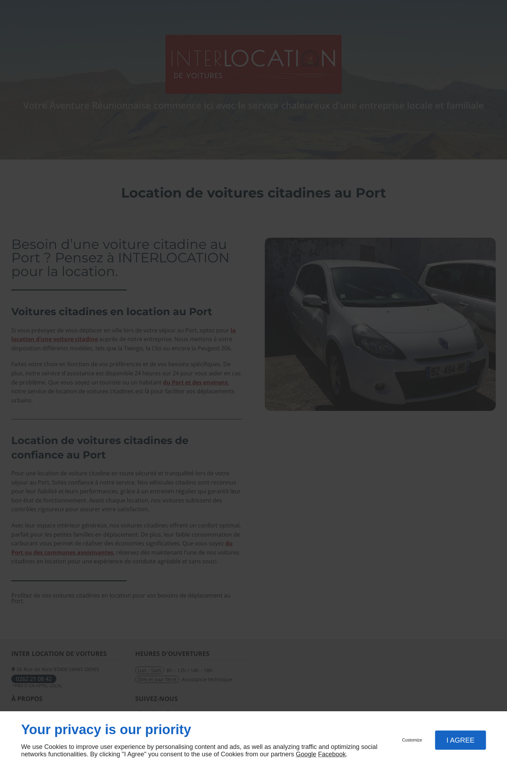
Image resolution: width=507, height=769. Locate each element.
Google (306, 754)
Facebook (332, 754)
